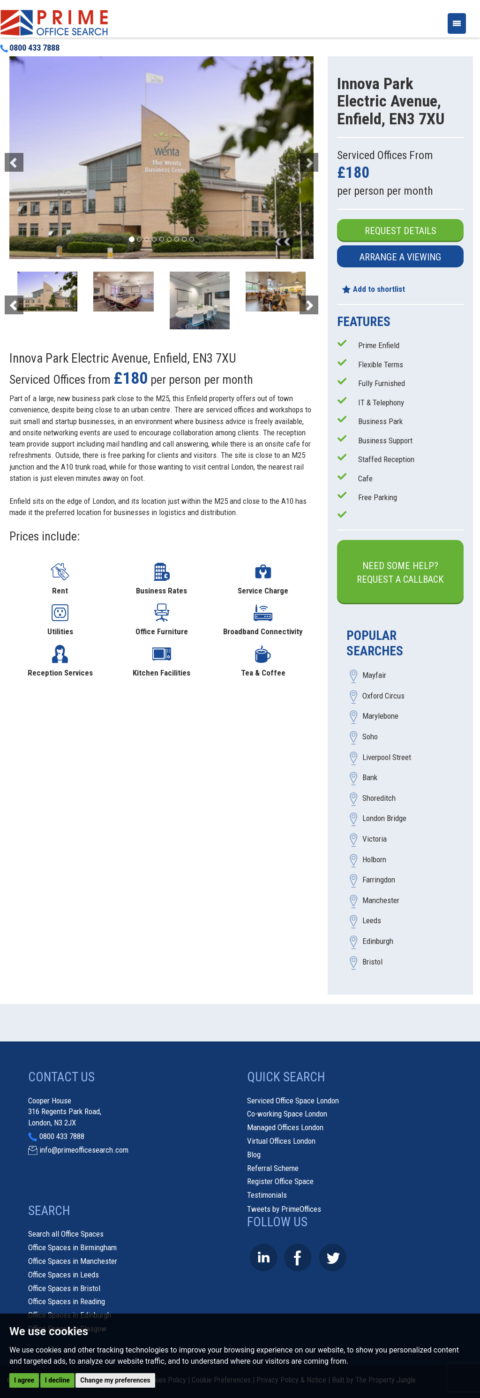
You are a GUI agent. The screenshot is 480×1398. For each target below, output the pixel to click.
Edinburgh (377, 941)
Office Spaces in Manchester (72, 1261)
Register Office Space (280, 1181)
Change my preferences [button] (115, 1380)
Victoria (374, 839)
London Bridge (384, 818)
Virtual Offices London (281, 1141)
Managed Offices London (285, 1127)
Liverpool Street (386, 757)
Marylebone (380, 716)
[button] (32, 157)
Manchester (380, 900)
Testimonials (267, 1195)
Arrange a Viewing (400, 257)
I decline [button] (57, 1380)
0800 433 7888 (30, 48)
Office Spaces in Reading (66, 1301)
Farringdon (378, 880)
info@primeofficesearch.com (83, 1150)
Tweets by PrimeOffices (284, 1209)
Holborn (374, 859)
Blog (254, 1154)
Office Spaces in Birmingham (72, 1247)
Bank (369, 778)
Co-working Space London (287, 1113)
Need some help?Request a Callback (400, 572)
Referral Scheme (273, 1168)
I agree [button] (24, 1380)
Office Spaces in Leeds (63, 1274)
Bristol (372, 961)
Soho (370, 737)
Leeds (371, 921)
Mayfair (374, 675)
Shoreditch (379, 798)
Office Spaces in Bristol (64, 1288)
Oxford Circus (383, 695)
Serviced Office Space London (293, 1100)
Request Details (400, 230)
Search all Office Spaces (66, 1233)
